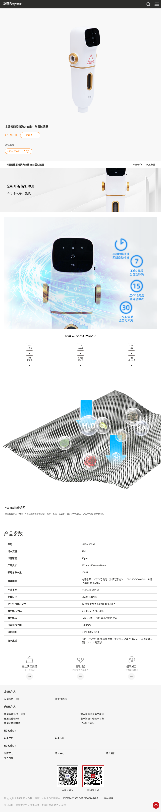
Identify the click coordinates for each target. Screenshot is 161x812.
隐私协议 (108, 798)
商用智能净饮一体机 (14, 714)
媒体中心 (59, 753)
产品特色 (137, 164)
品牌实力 (8, 753)
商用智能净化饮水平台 (92, 718)
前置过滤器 (61, 699)
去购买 (30, 135)
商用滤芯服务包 (12, 723)
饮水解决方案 (87, 723)
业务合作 (8, 757)
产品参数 (150, 164)
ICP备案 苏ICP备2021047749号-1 (80, 798)
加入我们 (110, 753)
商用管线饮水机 (12, 718)
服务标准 (59, 738)
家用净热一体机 (12, 699)
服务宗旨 (8, 738)
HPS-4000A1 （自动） (19, 151)
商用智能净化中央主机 (92, 714)
